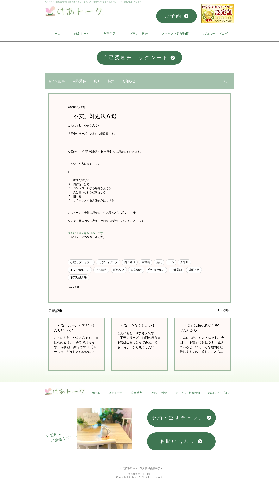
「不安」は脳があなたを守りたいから (201, 328)
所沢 (159, 262)
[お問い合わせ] (181, 441)
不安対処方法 (78, 277)
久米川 (184, 262)
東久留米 (136, 269)
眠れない (118, 269)
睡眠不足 (194, 269)
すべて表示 (224, 310)
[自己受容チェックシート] (139, 58)
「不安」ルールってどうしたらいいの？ (75, 328)
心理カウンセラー (81, 262)
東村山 (146, 262)
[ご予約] (176, 16)
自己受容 (79, 81)
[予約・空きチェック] (181, 418)
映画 (97, 81)
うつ (171, 262)
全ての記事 (56, 81)
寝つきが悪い (156, 269)
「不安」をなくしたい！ (136, 325)
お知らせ (128, 81)
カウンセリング (108, 262)
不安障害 (101, 269)
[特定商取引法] (129, 468)
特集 (111, 81)
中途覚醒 (176, 269)
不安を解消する (79, 269)
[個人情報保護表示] (151, 468)
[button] (225, 81)
